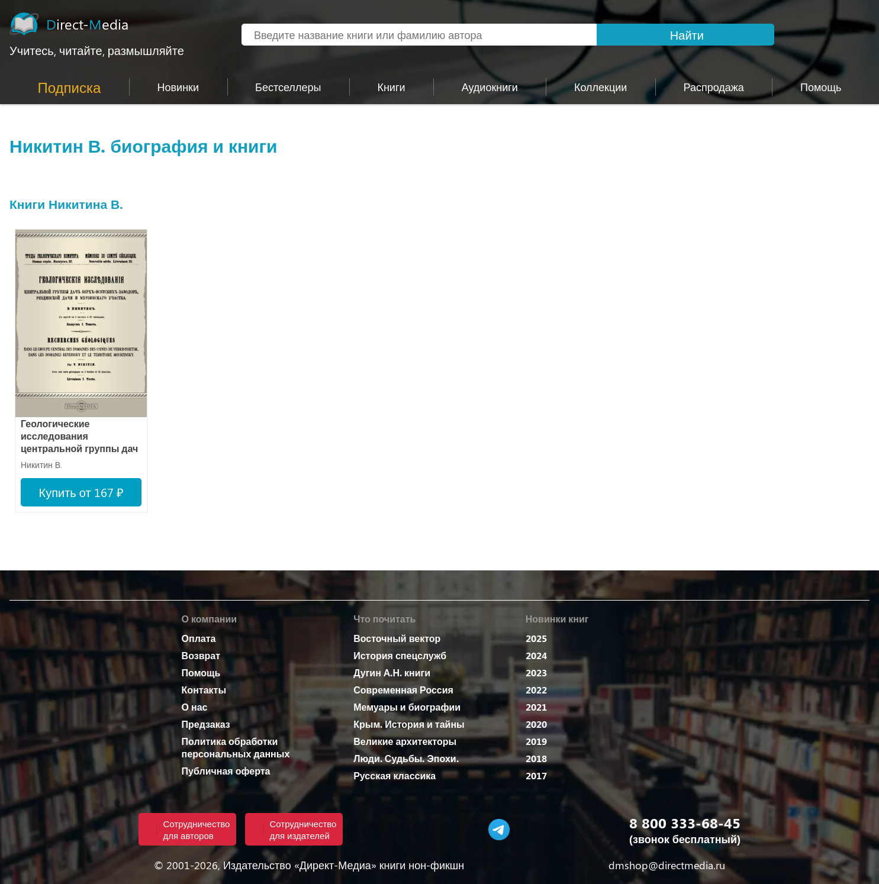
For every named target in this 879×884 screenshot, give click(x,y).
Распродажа (714, 87)
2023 (536, 672)
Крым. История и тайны (409, 724)
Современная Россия (403, 689)
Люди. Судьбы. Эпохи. (405, 758)
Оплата (199, 638)
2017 (536, 775)
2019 (536, 741)
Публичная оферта (226, 770)
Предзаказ (206, 724)
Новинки (178, 87)
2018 (536, 758)
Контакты (204, 689)
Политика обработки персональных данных (236, 747)
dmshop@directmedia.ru (666, 865)
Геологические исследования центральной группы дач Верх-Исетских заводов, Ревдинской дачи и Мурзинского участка (79, 437)
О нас (195, 707)
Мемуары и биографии (407, 707)
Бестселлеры (288, 87)
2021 (536, 707)
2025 (536, 638)
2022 (536, 689)
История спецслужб (399, 655)
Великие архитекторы (404, 741)
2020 (536, 724)
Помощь (201, 672)
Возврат (201, 655)
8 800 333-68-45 (684, 822)
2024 (536, 655)
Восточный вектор (396, 638)
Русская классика (394, 775)
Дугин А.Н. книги (391, 672)
